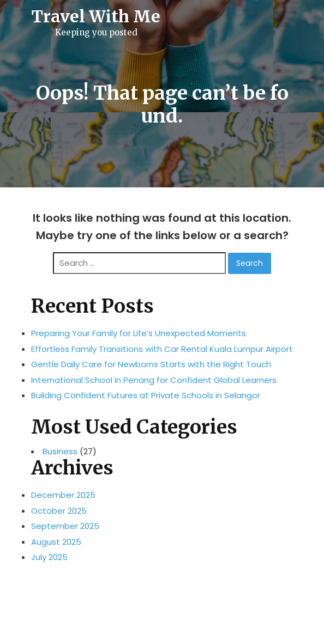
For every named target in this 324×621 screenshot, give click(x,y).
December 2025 (63, 495)
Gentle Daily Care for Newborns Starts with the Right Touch (151, 364)
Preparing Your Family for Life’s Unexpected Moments (138, 333)
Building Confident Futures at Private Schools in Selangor (145, 395)
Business (60, 451)
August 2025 (56, 541)
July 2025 (49, 557)
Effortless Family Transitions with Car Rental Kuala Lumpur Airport (162, 349)
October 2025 (59, 510)
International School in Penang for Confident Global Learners (154, 380)
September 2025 (65, 526)
